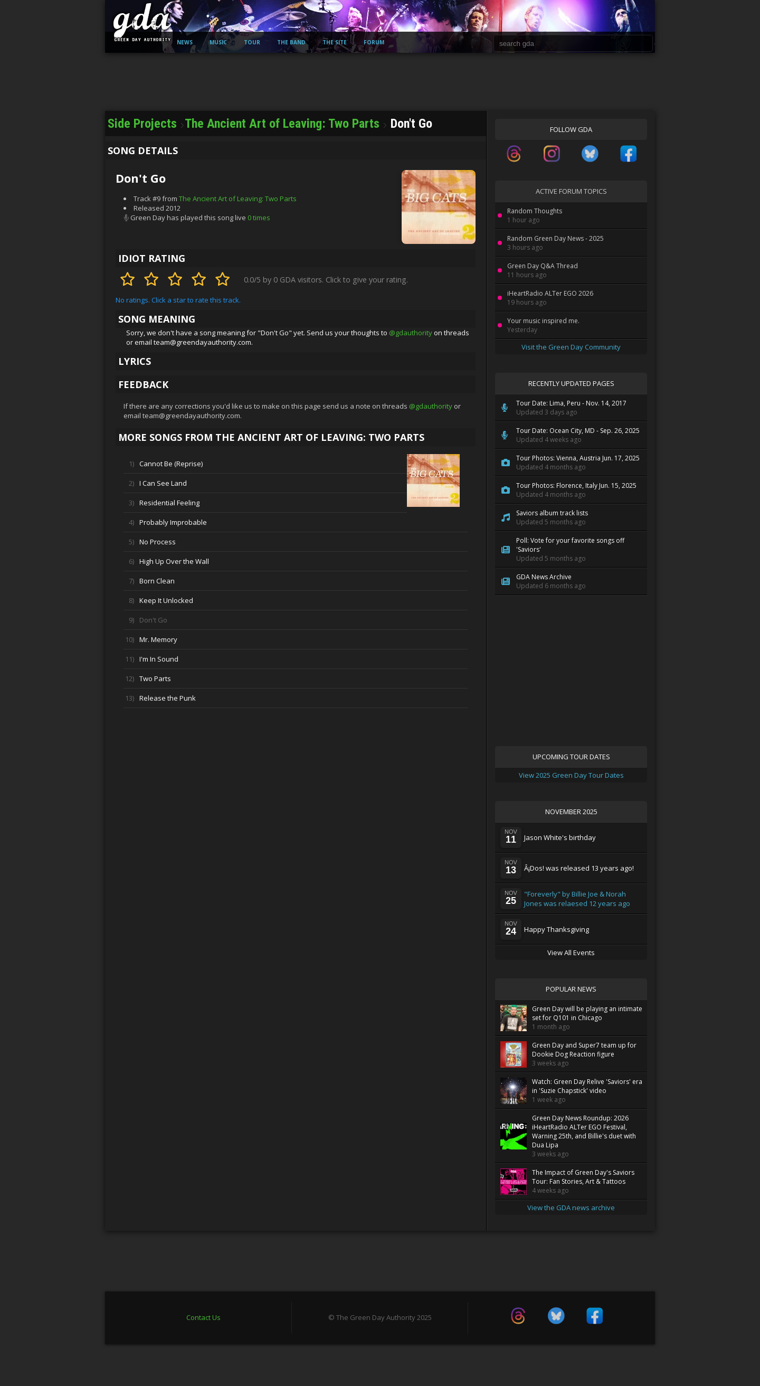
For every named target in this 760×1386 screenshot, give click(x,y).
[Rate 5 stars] (222, 279)
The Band (291, 42)
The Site (334, 42)
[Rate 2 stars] (151, 279)
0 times (259, 217)
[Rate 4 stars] (199, 279)
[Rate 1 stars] (127, 279)
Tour (252, 42)
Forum (374, 42)
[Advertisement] (380, 132)
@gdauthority (410, 332)
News (185, 42)
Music (218, 42)
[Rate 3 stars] (175, 279)
